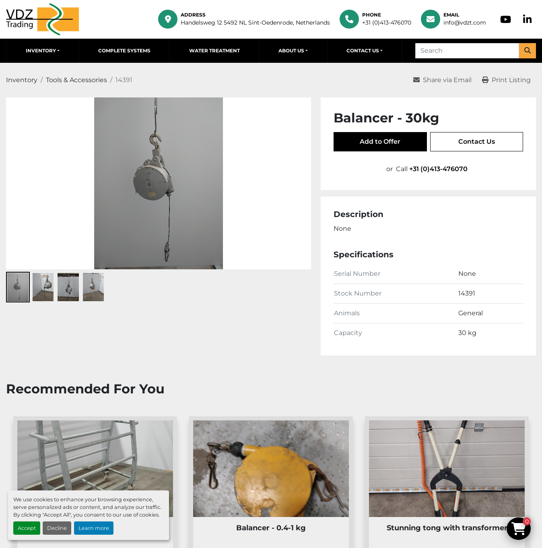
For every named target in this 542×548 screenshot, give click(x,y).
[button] (42, 51)
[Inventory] (21, 80)
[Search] (467, 50)
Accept (27, 528)
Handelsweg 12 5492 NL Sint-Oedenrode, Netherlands (255, 22)
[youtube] (505, 19)
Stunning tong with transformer (447, 527)
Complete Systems (124, 51)
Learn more (93, 528)
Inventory (41, 51)
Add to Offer (380, 141)
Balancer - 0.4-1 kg (271, 527)
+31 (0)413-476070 (386, 22)
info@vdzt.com (464, 22)
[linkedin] (527, 19)
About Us (291, 51)
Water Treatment (214, 51)
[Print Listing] (506, 80)
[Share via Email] (442, 80)
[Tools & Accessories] (76, 80)
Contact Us (362, 51)
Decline (57, 528)
